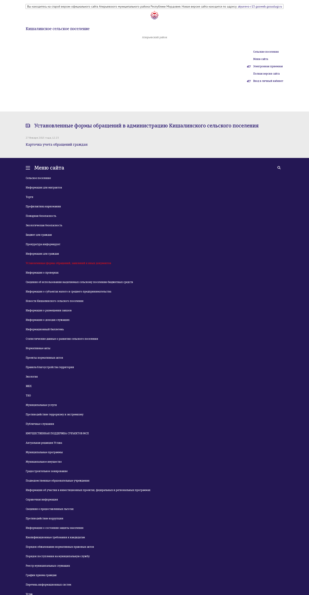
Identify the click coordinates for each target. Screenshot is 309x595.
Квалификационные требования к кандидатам (55, 537)
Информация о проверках (42, 272)
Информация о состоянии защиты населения (54, 527)
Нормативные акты (38, 348)
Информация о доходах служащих (48, 319)
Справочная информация (42, 499)
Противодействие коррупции (44, 518)
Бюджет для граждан (39, 234)
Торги (29, 197)
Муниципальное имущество (44, 461)
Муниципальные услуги (41, 405)
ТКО (28, 395)
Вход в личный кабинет (268, 81)
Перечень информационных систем (48, 584)
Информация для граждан (42, 253)
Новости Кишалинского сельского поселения (54, 301)
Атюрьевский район (154, 37)
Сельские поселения (266, 51)
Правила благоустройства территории (50, 367)
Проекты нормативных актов (44, 357)
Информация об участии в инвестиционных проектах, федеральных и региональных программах (88, 490)
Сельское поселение (38, 178)
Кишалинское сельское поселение (57, 28)
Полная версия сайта (266, 73)
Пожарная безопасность (41, 215)
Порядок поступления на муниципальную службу (58, 556)
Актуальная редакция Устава (44, 442)
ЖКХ (29, 386)
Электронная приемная (268, 66)
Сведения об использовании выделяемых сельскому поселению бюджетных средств (79, 282)
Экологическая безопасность (44, 225)
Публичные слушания (40, 423)
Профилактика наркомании (43, 206)
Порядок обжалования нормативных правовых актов (60, 546)
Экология (32, 376)
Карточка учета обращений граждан (57, 144)
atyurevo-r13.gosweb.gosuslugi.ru (260, 6)
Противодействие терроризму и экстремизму (54, 414)
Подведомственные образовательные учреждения (57, 480)
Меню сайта (260, 59)
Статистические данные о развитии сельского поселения (62, 338)
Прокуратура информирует (43, 244)
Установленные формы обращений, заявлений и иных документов (68, 263)
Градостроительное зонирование (47, 471)
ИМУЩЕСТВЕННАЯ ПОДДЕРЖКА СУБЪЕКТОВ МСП (57, 433)
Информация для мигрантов (44, 187)
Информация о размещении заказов (49, 310)
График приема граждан (41, 575)
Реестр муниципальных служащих (48, 565)
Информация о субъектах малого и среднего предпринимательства (68, 291)
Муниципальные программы (44, 452)
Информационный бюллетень (45, 329)
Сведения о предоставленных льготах (50, 509)
